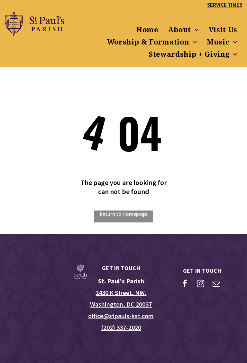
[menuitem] (147, 30)
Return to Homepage (123, 214)
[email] (216, 284)
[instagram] (200, 284)
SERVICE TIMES (224, 5)
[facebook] (184, 284)
